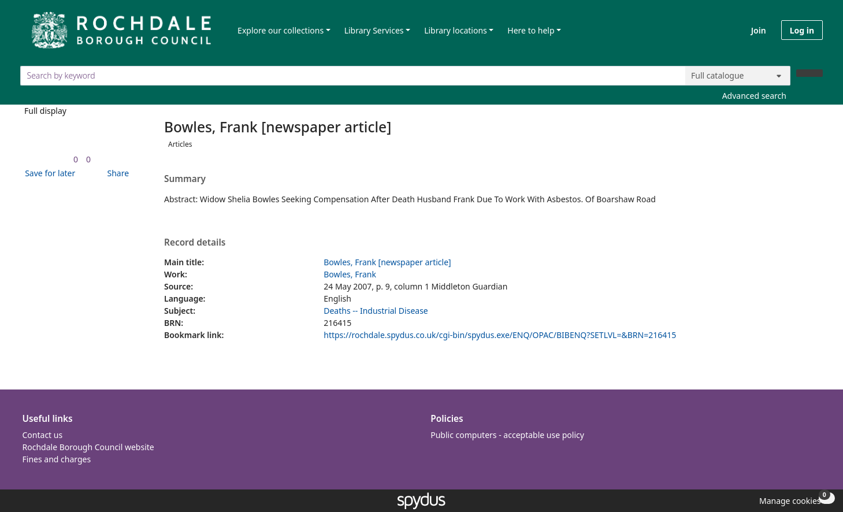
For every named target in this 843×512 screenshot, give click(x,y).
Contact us (43, 434)
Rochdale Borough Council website (88, 446)
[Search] (809, 73)
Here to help (530, 30)
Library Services (374, 30)
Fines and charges (57, 459)
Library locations (455, 30)
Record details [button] (194, 243)
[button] (48, 173)
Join (758, 30)
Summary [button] (185, 179)
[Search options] (737, 76)
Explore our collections (280, 30)
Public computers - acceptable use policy (507, 434)
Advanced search (754, 95)
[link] (75, 159)
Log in (802, 30)
